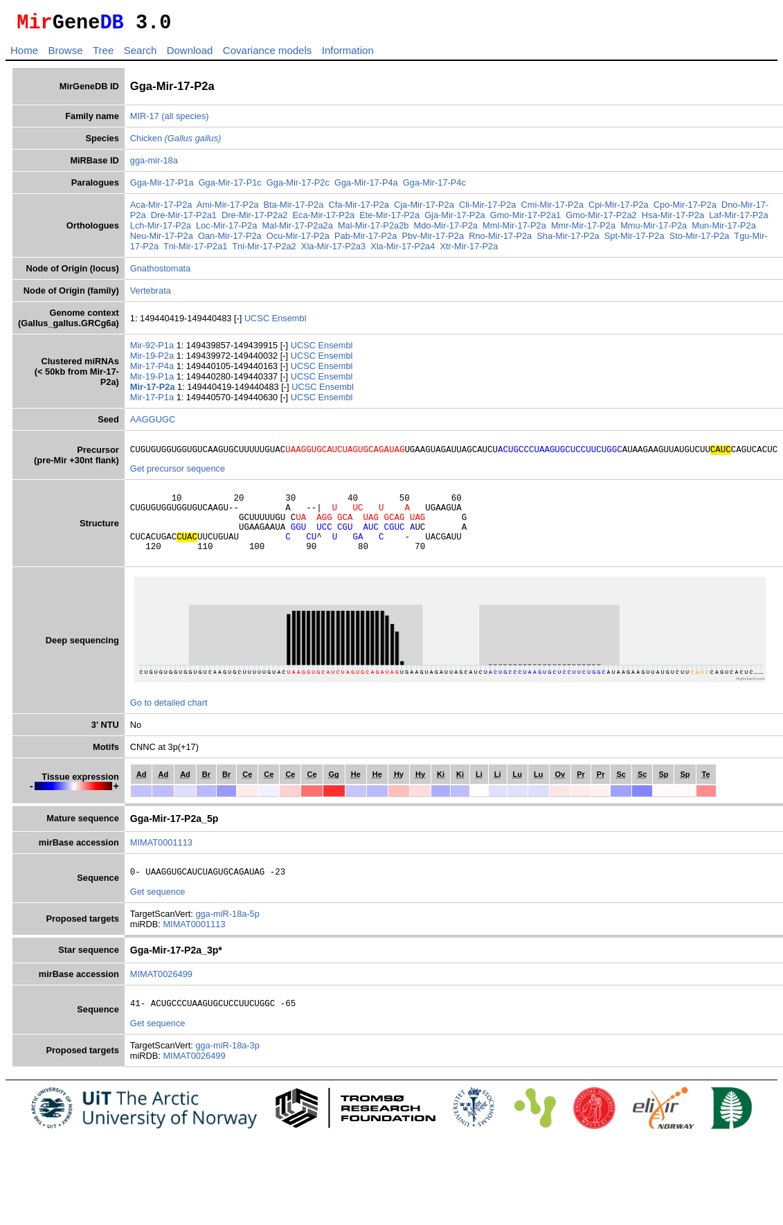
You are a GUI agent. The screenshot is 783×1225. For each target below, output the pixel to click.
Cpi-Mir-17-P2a (618, 209)
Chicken (176, 142)
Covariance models (267, 54)
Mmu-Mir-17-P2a (653, 229)
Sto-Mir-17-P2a (699, 240)
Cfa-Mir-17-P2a (358, 209)
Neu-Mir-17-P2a (161, 240)
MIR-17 (144, 120)
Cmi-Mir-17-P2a (552, 209)
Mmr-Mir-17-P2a (583, 229)
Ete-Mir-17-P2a (389, 219)
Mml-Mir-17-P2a (514, 229)
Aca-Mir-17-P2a (161, 209)
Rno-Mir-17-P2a (500, 240)
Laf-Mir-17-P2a (738, 219)
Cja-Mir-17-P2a (424, 209)
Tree (103, 54)
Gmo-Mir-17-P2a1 (525, 219)
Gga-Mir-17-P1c (230, 186)
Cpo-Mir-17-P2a (685, 209)
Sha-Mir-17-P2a (568, 240)
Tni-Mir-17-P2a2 (264, 250)
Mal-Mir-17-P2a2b (373, 229)
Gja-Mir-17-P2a (454, 219)
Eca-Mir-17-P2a (324, 219)
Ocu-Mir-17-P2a (298, 240)
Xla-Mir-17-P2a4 (402, 250)
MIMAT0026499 (161, 995)
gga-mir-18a (154, 164)
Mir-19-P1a (153, 380)
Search (140, 54)
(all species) (184, 120)
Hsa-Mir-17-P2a (673, 219)
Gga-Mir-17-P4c (434, 186)
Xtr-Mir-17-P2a (469, 250)
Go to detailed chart (169, 721)
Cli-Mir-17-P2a (487, 209)
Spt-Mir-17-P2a (634, 240)
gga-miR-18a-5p (227, 934)
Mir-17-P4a (153, 370)
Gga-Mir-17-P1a (162, 186)
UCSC (258, 322)
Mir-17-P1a (153, 401)
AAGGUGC (152, 423)
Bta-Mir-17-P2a (294, 209)
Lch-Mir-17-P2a (160, 229)
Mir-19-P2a (153, 360)
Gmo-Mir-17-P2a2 (601, 219)
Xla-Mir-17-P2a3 (333, 250)
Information (348, 54)
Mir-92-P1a (153, 349)
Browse (65, 54)
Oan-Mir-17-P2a (230, 240)
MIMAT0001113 (161, 861)
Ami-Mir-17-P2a (228, 209)
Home (24, 54)
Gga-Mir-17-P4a (366, 186)
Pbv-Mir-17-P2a (433, 240)
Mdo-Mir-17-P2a (446, 229)
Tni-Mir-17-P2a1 (195, 250)
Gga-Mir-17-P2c (298, 186)
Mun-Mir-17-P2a (723, 229)
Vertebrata (150, 294)
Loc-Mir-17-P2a (226, 229)
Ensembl (289, 322)
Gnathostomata (160, 272)
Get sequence (158, 912)
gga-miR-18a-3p (227, 1068)
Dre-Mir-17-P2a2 (254, 219)
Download (190, 54)
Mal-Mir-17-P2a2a (297, 229)
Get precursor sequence (177, 475)
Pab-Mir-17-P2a (365, 240)
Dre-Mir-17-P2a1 (184, 219)
